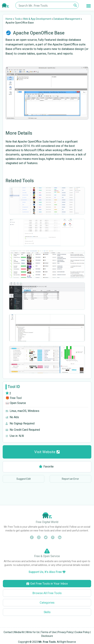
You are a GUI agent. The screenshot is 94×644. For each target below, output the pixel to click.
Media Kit (19, 632)
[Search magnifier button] (75, 5)
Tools (18, 18)
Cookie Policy (82, 632)
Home (9, 18)
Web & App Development (37, 18)
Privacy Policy (65, 632)
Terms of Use (48, 632)
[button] (88, 6)
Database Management (66, 18)
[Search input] (45, 5)
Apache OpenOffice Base (39, 33)
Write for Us (32, 632)
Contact (8, 632)
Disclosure (47, 635)
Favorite (46, 466)
